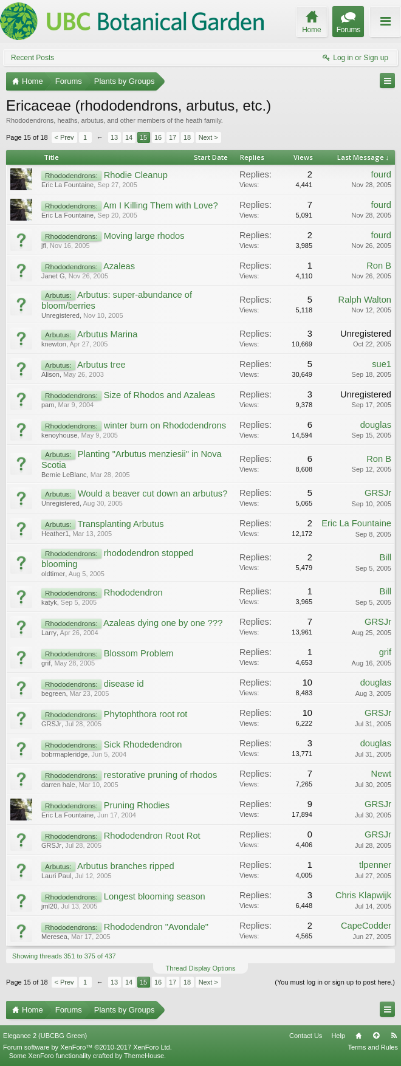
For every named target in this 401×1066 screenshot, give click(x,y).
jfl (43, 245)
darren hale (58, 784)
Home (358, 1035)
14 (128, 137)
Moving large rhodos (144, 236)
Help (338, 1035)
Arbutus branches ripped (125, 866)
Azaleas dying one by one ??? (162, 623)
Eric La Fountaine (67, 184)
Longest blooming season (154, 896)
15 (143, 137)
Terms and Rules (373, 1047)
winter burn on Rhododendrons (165, 425)
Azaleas (119, 266)
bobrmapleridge (64, 754)
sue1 (381, 364)
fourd (381, 174)
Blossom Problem (139, 653)
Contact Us (305, 1035)
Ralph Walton (364, 299)
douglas (375, 425)
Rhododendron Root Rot (152, 836)
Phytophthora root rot (146, 714)
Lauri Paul (56, 875)
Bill (385, 557)
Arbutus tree (101, 365)
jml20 (49, 906)
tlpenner (375, 865)
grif (45, 663)
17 (172, 137)
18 (187, 137)
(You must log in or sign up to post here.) (335, 982)
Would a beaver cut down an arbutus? (153, 493)
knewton (53, 344)
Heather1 (55, 533)
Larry (49, 632)
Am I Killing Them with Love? (160, 205)
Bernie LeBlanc (64, 474)
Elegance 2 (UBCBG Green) (45, 1035)
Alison (50, 374)
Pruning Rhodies (137, 805)
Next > (208, 137)
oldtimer (53, 573)
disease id (124, 684)
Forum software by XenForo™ (87, 1047)
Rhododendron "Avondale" (156, 927)
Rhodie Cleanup (136, 175)
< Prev (64, 137)
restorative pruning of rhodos (161, 775)
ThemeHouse (144, 1055)
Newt (381, 774)
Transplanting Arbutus (120, 524)
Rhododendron (133, 592)
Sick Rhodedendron (143, 744)
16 (158, 137)
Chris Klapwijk (363, 895)
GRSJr (378, 493)
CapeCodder (366, 925)
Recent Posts (32, 57)
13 (114, 137)
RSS (393, 1035)
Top (376, 1035)
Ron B (378, 265)
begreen (53, 693)
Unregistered (60, 315)
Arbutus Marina (107, 334)
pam (47, 404)
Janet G (53, 276)
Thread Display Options (201, 968)
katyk (49, 602)
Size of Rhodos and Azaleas (159, 395)
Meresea (54, 936)
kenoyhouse (59, 435)
